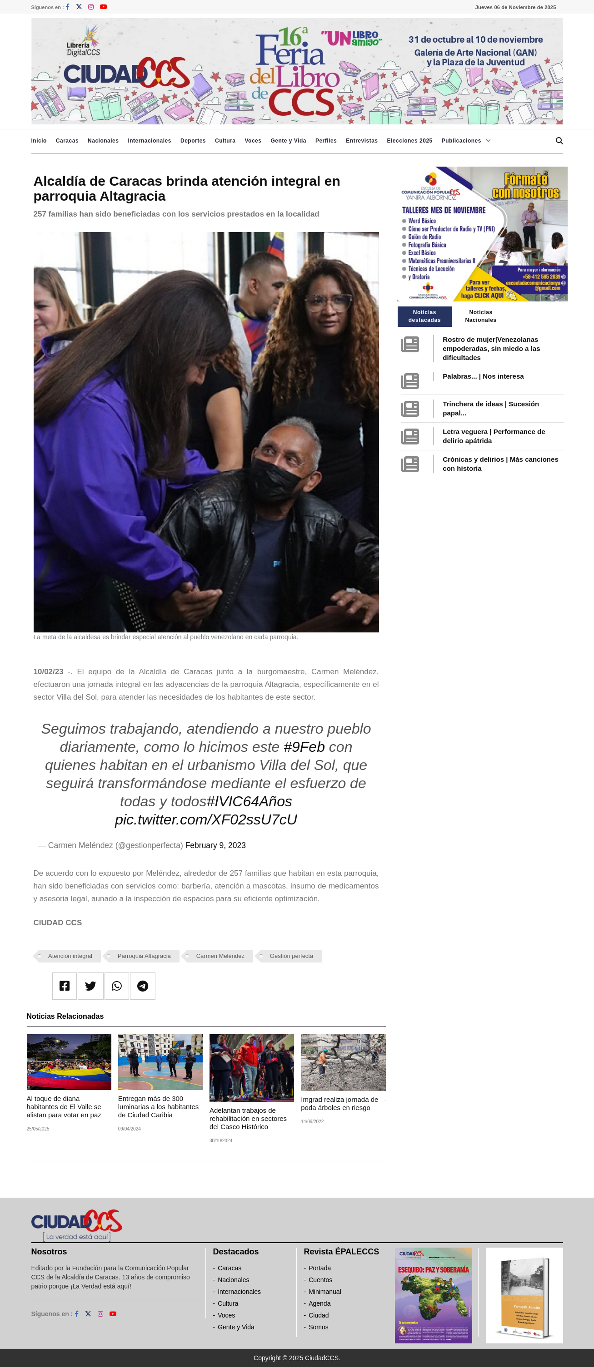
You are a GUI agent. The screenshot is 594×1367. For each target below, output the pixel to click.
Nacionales (103, 141)
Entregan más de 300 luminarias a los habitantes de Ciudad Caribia (158, 1107)
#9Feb (304, 747)
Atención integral (70, 955)
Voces (253, 141)
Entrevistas (362, 141)
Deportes (193, 141)
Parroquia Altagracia (144, 955)
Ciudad (319, 1315)
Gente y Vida (288, 141)
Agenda (319, 1303)
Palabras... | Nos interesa (483, 376)
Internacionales (149, 141)
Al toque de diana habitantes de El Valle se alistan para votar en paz (64, 1107)
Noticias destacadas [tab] (425, 316)
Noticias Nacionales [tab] (480, 316)
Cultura (225, 141)
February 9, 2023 (215, 845)
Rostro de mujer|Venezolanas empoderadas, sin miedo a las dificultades (491, 348)
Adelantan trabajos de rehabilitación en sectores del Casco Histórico (248, 1118)
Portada (320, 1268)
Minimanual (325, 1291)
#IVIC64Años (249, 801)
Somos (319, 1327)
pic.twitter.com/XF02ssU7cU (206, 819)
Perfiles (326, 141)
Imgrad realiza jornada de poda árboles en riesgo (339, 1103)
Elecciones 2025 (410, 141)
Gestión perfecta (291, 955)
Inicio (39, 141)
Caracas (67, 141)
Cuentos (320, 1279)
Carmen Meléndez (220, 955)
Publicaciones (461, 141)
